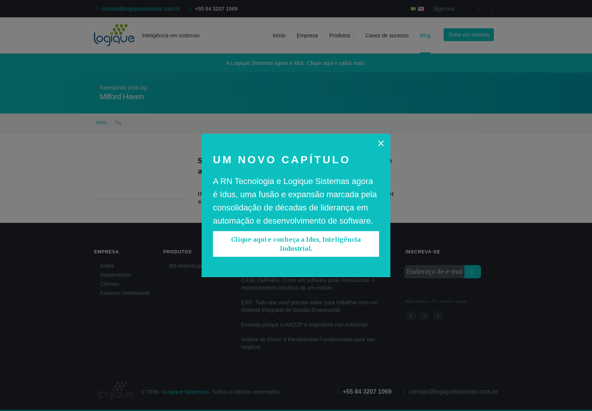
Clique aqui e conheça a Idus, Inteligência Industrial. (296, 244)
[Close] (381, 143)
